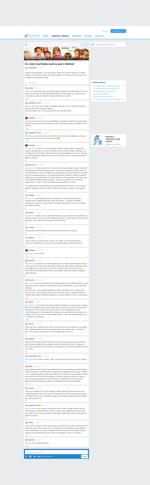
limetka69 (29, 136)
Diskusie (28, 58)
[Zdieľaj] (32, 83)
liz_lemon (29, 253)
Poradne (88, 36)
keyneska (29, 359)
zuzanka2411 (30, 148)
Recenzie (99, 36)
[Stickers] (34, 456)
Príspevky (76, 36)
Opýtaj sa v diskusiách (113, 144)
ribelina (28, 443)
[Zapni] (84, 44)
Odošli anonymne (45, 456)
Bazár (46, 36)
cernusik (29, 409)
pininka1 (29, 106)
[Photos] (30, 456)
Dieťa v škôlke (37, 58)
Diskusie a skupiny (60, 36)
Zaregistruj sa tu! (118, 31)
